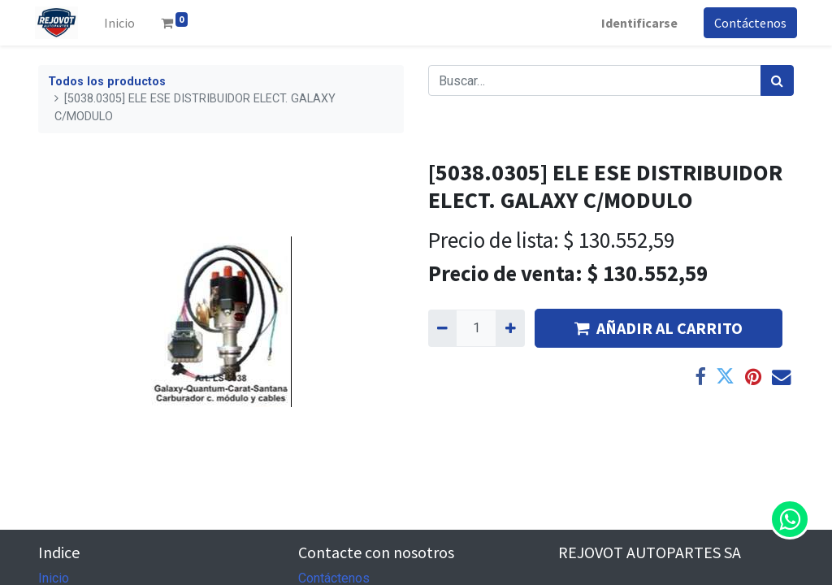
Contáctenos (747, 23)
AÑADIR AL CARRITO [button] (658, 328)
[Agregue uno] (510, 328)
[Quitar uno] (442, 328)
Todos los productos (107, 82)
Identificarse (636, 23)
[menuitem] (123, 22)
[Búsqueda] (777, 80)
